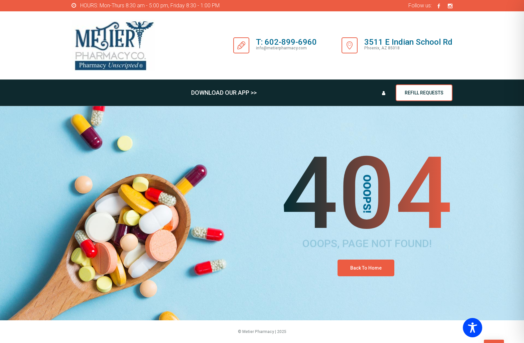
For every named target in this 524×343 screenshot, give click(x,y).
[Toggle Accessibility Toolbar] (490, 327)
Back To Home (366, 268)
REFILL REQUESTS (424, 92)
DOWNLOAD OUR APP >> (224, 92)
